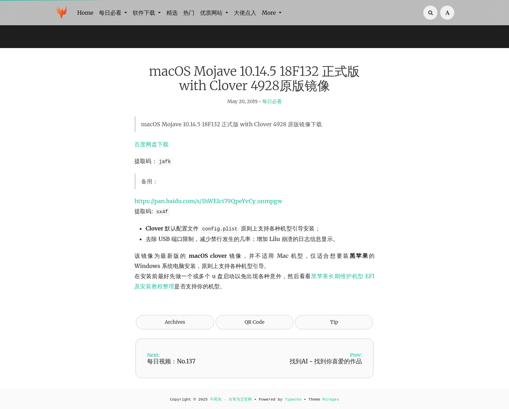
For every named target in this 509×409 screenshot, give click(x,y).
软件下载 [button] (145, 12)
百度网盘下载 (151, 144)
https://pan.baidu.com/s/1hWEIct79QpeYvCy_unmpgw (208, 200)
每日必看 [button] (111, 12)
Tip (334, 322)
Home (85, 12)
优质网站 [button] (212, 12)
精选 (172, 12)
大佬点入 (245, 12)
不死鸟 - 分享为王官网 (231, 399)
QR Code (254, 322)
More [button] (269, 12)
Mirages (331, 399)
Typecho (293, 399)
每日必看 (272, 101)
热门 (188, 12)
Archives (175, 322)
